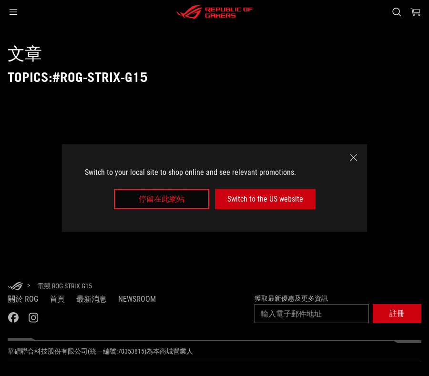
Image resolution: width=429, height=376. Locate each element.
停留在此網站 (161, 198)
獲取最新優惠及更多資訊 (291, 298)
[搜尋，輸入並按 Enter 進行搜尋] (396, 12)
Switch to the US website (265, 198)
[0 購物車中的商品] (415, 12)
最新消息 (91, 299)
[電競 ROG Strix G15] (64, 286)
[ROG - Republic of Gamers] (214, 12)
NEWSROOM (137, 299)
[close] (353, 157)
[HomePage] (15, 287)
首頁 (57, 299)
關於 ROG (23, 299)
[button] (13, 12)
